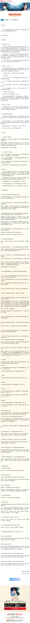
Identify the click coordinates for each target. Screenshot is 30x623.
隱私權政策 (16, 616)
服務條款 (13, 616)
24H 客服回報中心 (15, 608)
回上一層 (15, 579)
